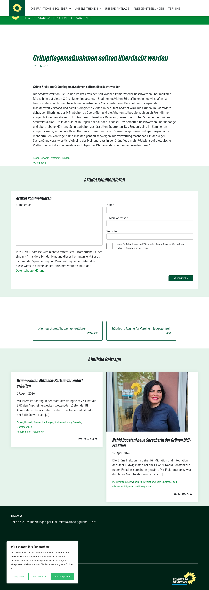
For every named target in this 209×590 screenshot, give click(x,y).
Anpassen (19, 576)
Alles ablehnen (39, 576)
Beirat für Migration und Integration (132, 481)
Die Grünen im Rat (38, 13)
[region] (42, 562)
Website (111, 226)
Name (111, 200)
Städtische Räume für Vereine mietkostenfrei (141, 325)
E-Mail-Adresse (117, 213)
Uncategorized (24, 421)
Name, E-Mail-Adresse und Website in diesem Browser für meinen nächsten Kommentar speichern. (150, 241)
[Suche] (187, 3)
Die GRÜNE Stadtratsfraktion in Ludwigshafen (58, 18)
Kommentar (24, 200)
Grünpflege (40, 157)
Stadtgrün (39, 426)
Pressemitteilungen (60, 152)
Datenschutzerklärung (30, 265)
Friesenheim (24, 426)
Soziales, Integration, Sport (147, 476)
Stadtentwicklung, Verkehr (67, 417)
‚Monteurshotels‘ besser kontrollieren (67, 325)
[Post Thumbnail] (147, 396)
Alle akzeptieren (63, 576)
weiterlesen (87, 434)
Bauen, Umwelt (41, 152)
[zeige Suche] (192, 3)
